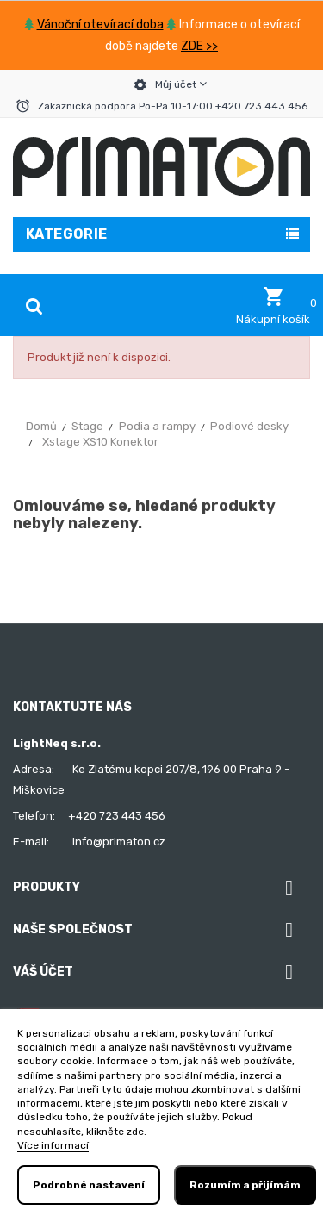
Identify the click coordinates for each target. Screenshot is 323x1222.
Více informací (53, 1145)
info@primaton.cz (118, 841)
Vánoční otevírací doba (100, 24)
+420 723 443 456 (116, 815)
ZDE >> (199, 46)
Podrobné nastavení (89, 1185)
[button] (273, 305)
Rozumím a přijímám (245, 1185)
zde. (136, 1131)
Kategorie (67, 234)
